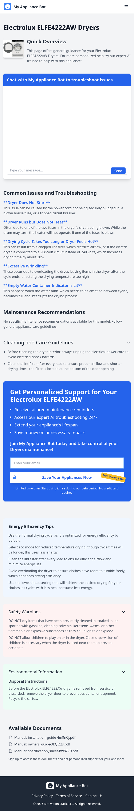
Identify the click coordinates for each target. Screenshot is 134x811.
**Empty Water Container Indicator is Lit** (42, 285)
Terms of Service (69, 795)
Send (118, 171)
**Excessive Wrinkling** (25, 266)
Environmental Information (67, 672)
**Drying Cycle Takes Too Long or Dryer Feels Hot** (50, 241)
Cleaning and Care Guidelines (67, 342)
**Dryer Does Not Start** (26, 202)
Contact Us (93, 795)
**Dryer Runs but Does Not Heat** (35, 222)
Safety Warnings (67, 612)
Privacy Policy (42, 795)
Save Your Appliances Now (51, 477)
